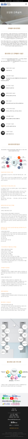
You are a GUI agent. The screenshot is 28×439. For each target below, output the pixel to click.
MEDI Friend (21, 436)
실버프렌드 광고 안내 (14, 428)
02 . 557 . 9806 (8, 0)
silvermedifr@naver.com (18, 0)
